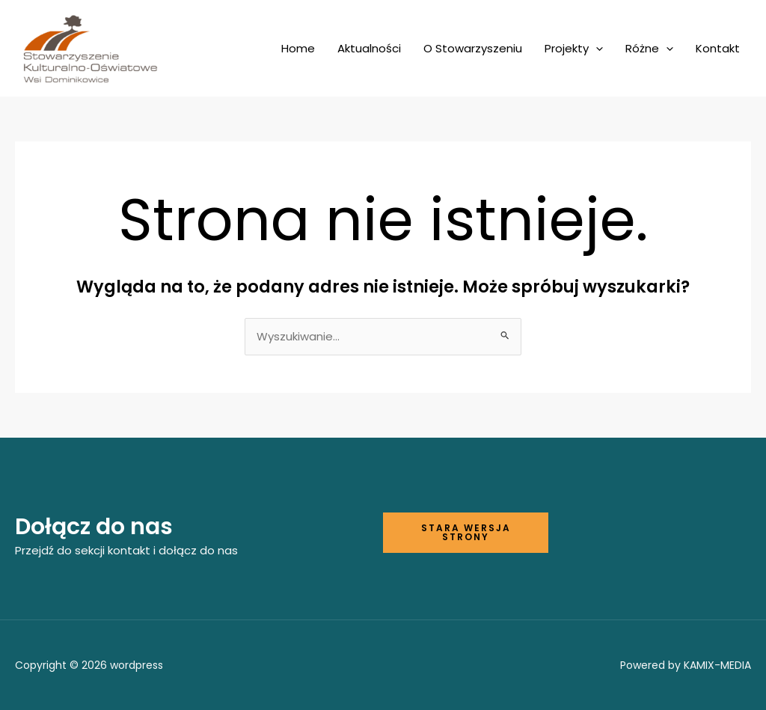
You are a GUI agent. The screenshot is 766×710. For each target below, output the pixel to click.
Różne (649, 48)
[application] (596, 48)
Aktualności (369, 48)
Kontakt (718, 48)
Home (298, 48)
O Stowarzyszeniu (472, 48)
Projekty (574, 48)
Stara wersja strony (466, 532)
